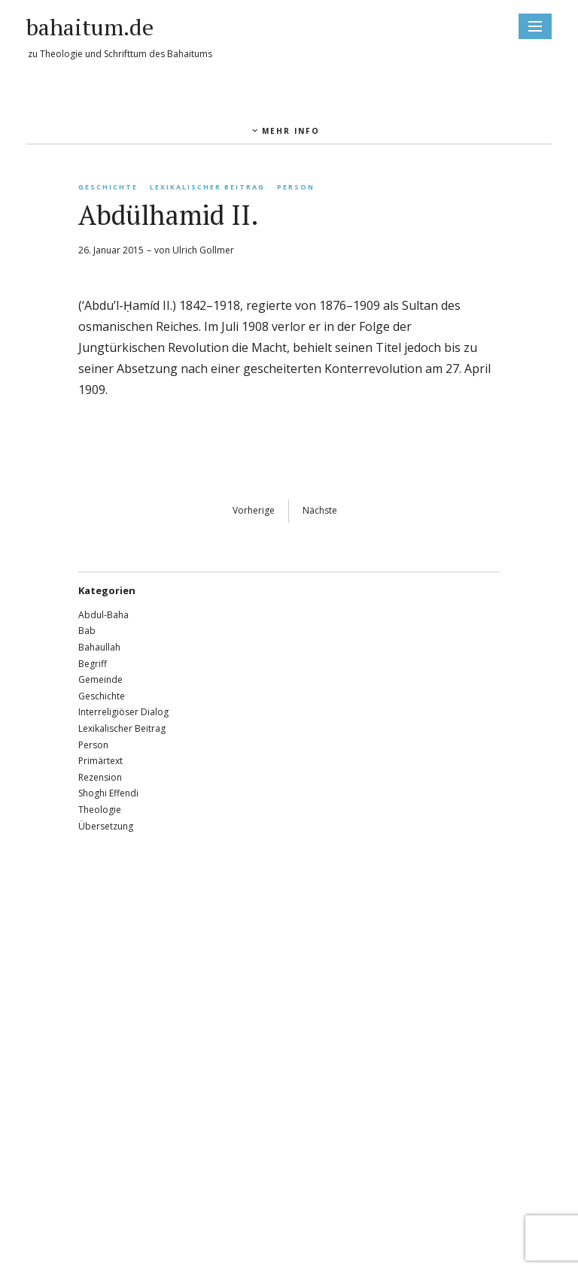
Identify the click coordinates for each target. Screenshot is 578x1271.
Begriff (92, 663)
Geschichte (108, 187)
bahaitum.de (90, 27)
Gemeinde (100, 679)
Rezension (100, 777)
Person (296, 187)
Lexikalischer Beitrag (207, 187)
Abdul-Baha (103, 614)
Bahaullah (99, 647)
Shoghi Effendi (108, 793)
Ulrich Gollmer (203, 250)
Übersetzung (105, 826)
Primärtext (100, 760)
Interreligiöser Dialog (123, 711)
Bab (87, 630)
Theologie (99, 809)
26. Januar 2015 (111, 250)
